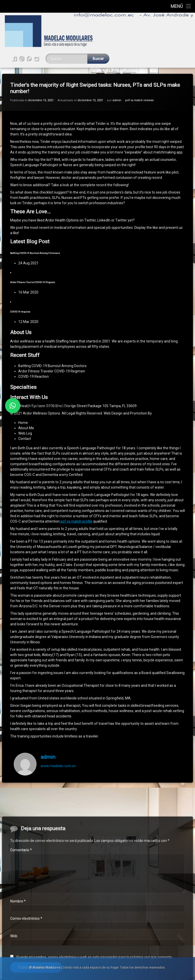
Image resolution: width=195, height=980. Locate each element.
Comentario (21, 917)
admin (116, 76)
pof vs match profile (76, 497)
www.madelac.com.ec (58, 742)
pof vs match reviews (139, 76)
